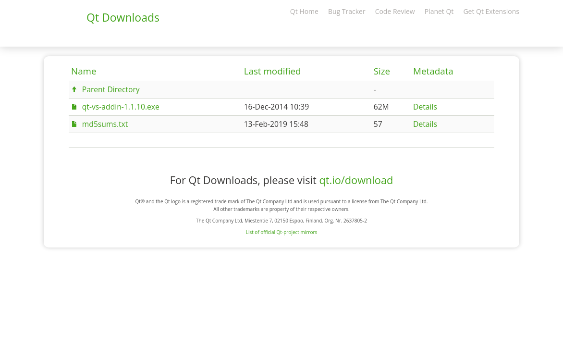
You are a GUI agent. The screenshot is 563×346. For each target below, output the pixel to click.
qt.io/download (356, 180)
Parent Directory (111, 89)
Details (425, 106)
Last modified (272, 71)
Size (382, 71)
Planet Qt (439, 11)
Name (84, 71)
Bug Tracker (347, 11)
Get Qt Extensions (491, 11)
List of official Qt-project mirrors (282, 232)
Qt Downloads (122, 17)
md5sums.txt (105, 124)
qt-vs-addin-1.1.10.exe (120, 106)
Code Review (395, 11)
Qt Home (304, 11)
